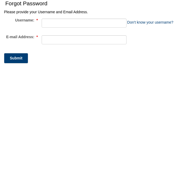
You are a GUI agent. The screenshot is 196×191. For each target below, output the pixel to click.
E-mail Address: (22, 37)
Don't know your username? (150, 22)
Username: (26, 20)
